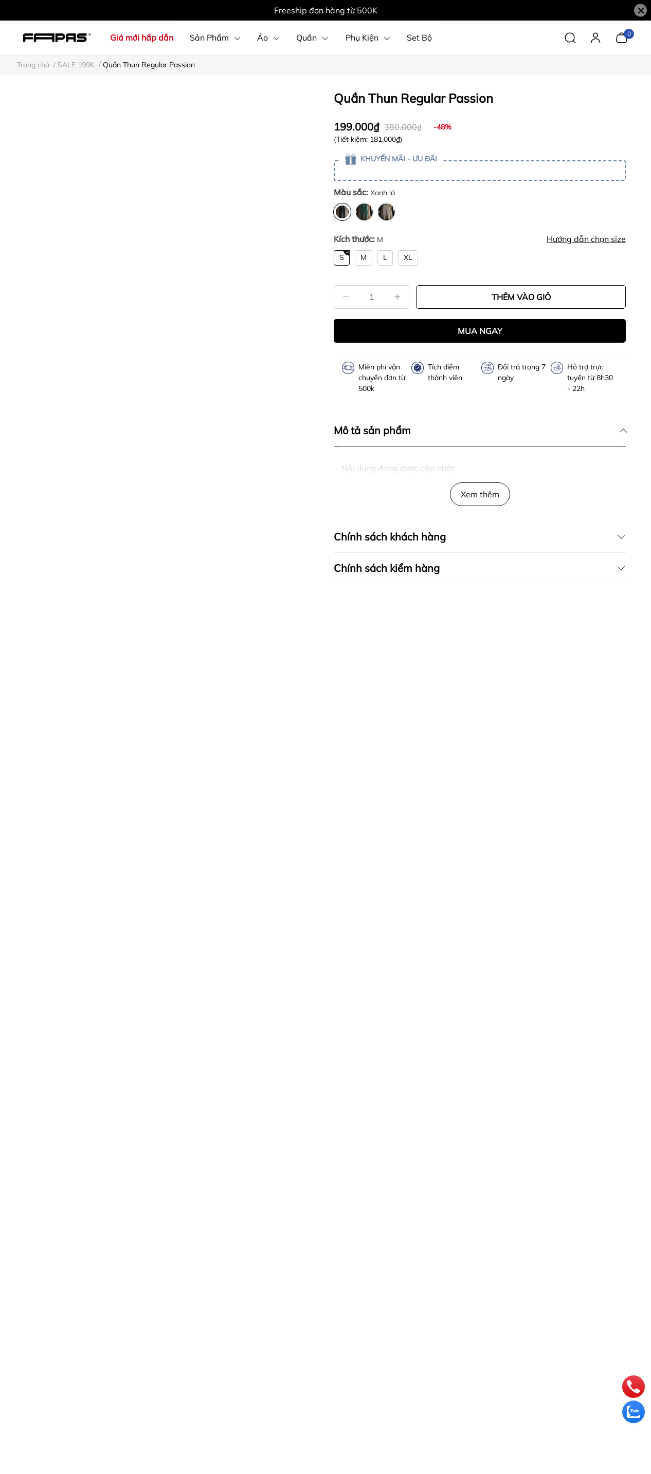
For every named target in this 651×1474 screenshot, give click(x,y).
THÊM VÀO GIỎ (521, 297)
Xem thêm (480, 494)
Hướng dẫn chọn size (586, 239)
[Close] (640, 10)
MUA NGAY (480, 331)
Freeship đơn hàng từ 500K (325, 10)
